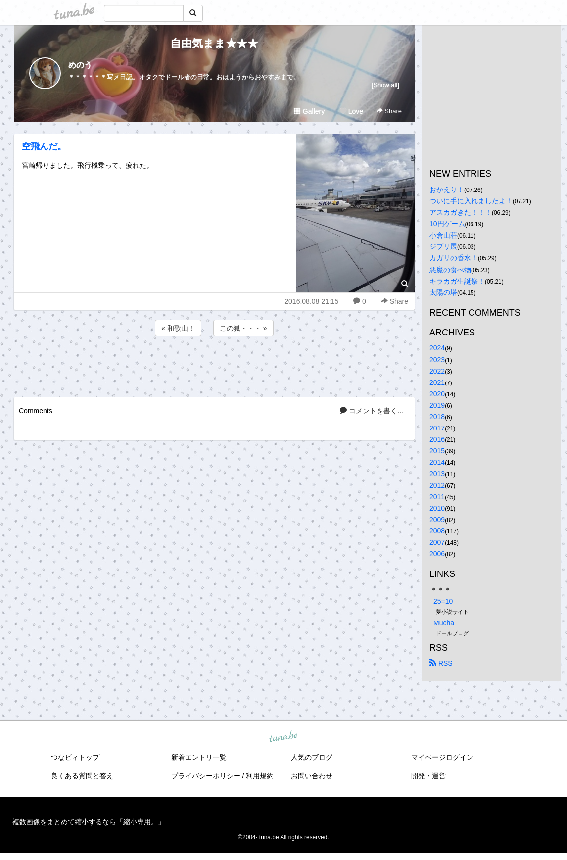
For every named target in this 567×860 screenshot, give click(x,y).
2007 (437, 542)
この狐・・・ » (243, 328)
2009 (437, 520)
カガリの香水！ (453, 258)
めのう (80, 65)
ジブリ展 (443, 246)
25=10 (443, 601)
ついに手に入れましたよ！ (471, 201)
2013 (437, 474)
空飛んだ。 (44, 146)
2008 (437, 531)
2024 (437, 348)
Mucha (443, 623)
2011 (437, 497)
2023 (437, 360)
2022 (437, 371)
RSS (441, 663)
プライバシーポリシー (205, 776)
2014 (437, 462)
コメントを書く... (371, 411)
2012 (437, 485)
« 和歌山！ (178, 328)
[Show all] (385, 85)
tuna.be (283, 737)
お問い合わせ (311, 776)
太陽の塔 (443, 292)
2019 (437, 405)
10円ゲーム (447, 224)
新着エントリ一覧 (199, 757)
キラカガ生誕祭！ (457, 281)
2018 (437, 417)
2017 (437, 428)
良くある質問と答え (82, 776)
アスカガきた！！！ (460, 212)
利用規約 (260, 776)
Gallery (309, 111)
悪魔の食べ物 (450, 270)
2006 (437, 554)
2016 (437, 439)
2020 (437, 394)
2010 (437, 508)
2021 (437, 382)
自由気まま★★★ (214, 43)
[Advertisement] (214, 365)
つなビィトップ (75, 757)
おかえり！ (446, 189)
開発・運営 (428, 776)
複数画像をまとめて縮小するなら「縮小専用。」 (88, 822)
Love (351, 111)
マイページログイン (442, 757)
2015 (437, 451)
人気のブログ (311, 757)
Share (389, 111)
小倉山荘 (443, 235)
